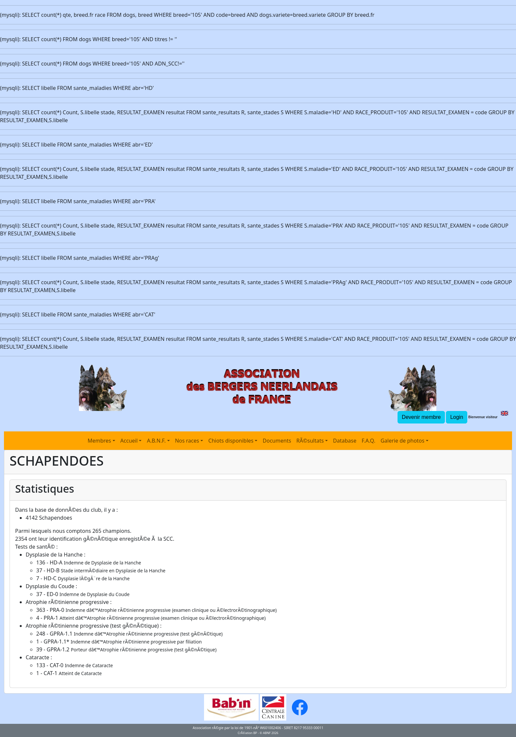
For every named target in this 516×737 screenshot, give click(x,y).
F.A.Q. (368, 440)
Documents (277, 440)
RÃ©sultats (310, 440)
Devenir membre (421, 417)
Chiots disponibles (230, 440)
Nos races (187, 440)
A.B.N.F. (156, 440)
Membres (99, 440)
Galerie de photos (402, 440)
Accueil (129, 440)
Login (456, 417)
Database (344, 440)
